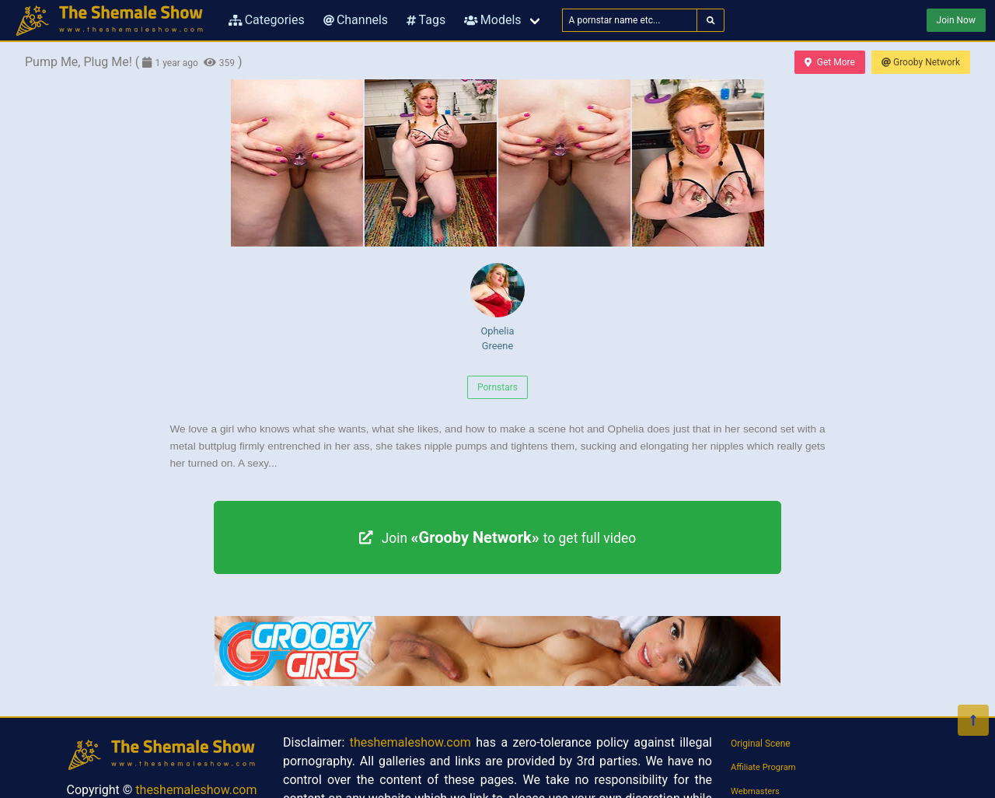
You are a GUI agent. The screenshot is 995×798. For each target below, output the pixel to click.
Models (492, 19)
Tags (426, 19)
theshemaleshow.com (196, 789)
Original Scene (761, 743)
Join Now (956, 20)
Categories (267, 19)
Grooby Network (921, 62)
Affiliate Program (763, 767)
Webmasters (755, 791)
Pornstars (497, 387)
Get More (829, 62)
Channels (355, 19)
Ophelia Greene (497, 307)
